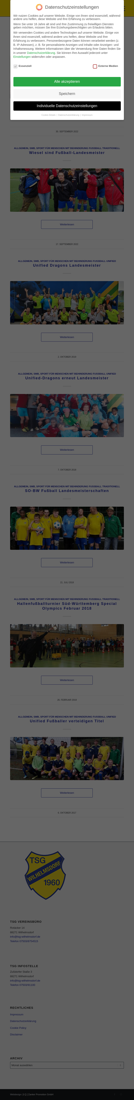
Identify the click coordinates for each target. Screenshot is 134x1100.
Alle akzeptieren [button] (67, 81)
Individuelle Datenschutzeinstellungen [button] (67, 106)
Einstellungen (22, 56)
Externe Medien (105, 65)
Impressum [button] (87, 115)
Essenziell (22, 65)
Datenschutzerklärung (41, 52)
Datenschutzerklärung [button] (69, 115)
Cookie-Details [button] (49, 115)
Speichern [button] (67, 94)
